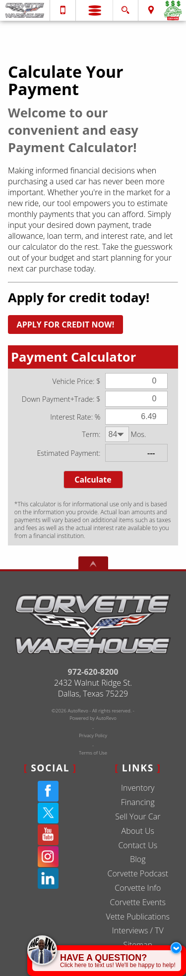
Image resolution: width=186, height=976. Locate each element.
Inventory (137, 787)
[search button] (125, 7)
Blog (137, 859)
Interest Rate (70, 417)
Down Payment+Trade (57, 399)
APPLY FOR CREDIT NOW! (66, 324)
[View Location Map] (151, 10)
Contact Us (137, 845)
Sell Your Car (137, 816)
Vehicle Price (72, 381)
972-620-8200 (93, 671)
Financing (138, 802)
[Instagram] (48, 856)
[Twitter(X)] (48, 813)
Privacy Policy (93, 735)
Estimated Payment (68, 453)
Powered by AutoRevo (93, 718)
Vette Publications (138, 916)
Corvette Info (138, 887)
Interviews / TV (138, 930)
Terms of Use (93, 753)
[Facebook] (48, 791)
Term (90, 434)
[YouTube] (48, 834)
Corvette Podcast (138, 873)
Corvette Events (138, 902)
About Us (138, 830)
